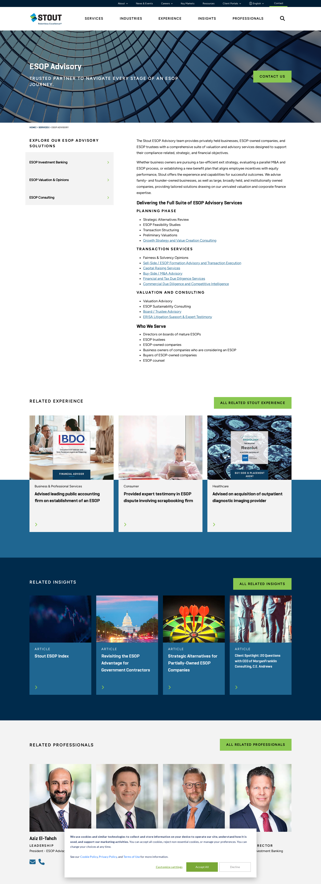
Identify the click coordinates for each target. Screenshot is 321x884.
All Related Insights (262, 584)
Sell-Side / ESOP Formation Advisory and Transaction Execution (192, 263)
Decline (235, 867)
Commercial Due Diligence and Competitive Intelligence (186, 284)
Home (32, 127)
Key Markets (187, 3)
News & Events (144, 3)
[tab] (48, 19)
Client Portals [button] (231, 3)
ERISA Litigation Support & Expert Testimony (177, 317)
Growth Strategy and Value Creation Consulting (179, 240)
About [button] (121, 3)
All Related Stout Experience (252, 403)
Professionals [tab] (248, 18)
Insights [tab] (207, 18)
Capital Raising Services (161, 268)
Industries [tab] (131, 18)
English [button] (255, 3)
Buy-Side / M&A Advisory (162, 273)
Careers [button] (166, 3)
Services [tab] (94, 18)
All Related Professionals (255, 745)
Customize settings (169, 867)
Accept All (202, 867)
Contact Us (272, 76)
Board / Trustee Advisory (162, 311)
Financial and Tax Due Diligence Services (174, 278)
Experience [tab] (170, 18)
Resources (209, 3)
